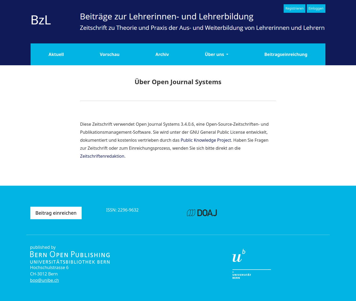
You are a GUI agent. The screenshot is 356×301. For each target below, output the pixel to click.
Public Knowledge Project (206, 140)
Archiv (162, 54)
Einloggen (316, 8)
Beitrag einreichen (56, 213)
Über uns (215, 54)
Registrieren (294, 8)
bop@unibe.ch (44, 280)
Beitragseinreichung (285, 54)
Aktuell (56, 54)
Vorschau (109, 54)
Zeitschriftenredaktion (102, 156)
